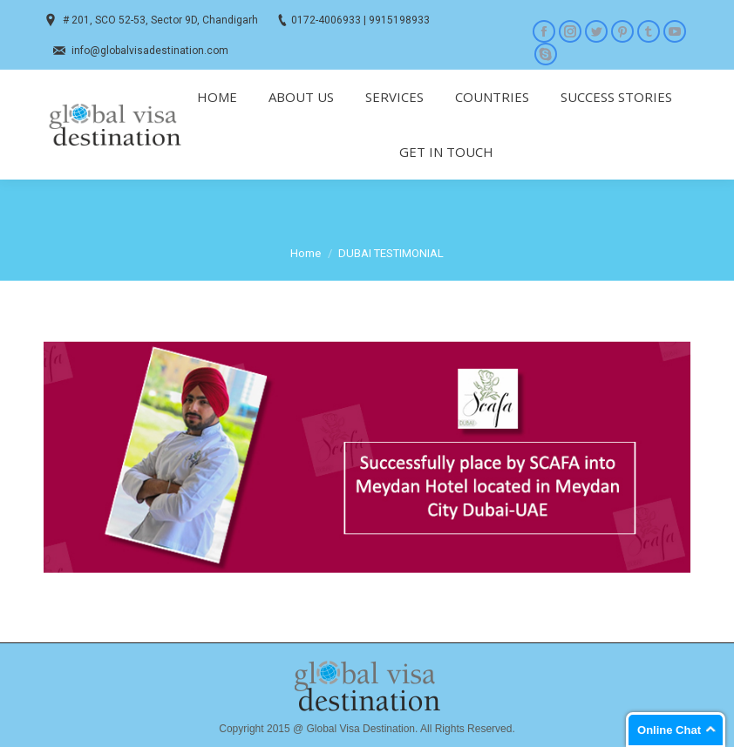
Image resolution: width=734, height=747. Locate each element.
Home (305, 253)
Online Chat (669, 730)
